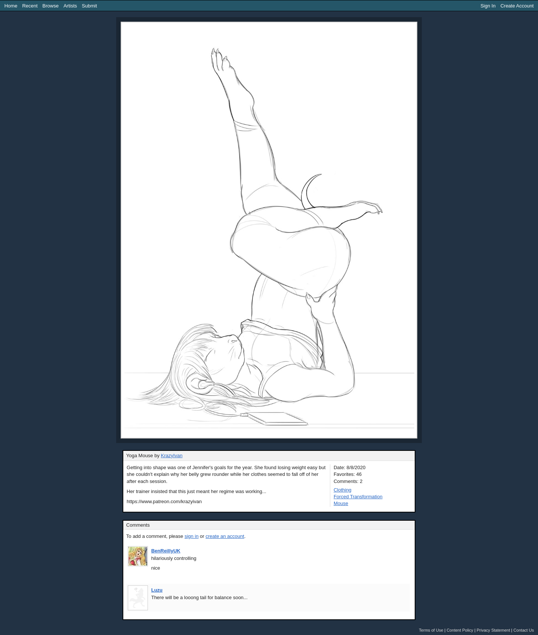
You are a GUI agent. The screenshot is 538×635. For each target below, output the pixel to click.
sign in (192, 536)
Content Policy (459, 630)
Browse (51, 6)
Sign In (487, 6)
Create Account (517, 6)
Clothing (343, 490)
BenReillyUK (165, 551)
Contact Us (523, 630)
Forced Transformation (358, 496)
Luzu (157, 590)
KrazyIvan (172, 455)
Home (11, 6)
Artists (70, 6)
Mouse (341, 503)
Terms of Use (431, 630)
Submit (89, 6)
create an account (224, 536)
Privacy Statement (493, 630)
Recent (29, 6)
